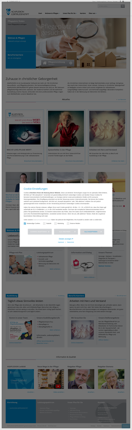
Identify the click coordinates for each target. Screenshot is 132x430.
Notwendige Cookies (32, 223)
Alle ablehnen (64, 232)
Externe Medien (73, 223)
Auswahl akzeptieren (38, 232)
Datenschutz (70, 242)
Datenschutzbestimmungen (42, 220)
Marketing (59, 223)
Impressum (61, 242)
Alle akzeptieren (90, 232)
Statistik (47, 223)
